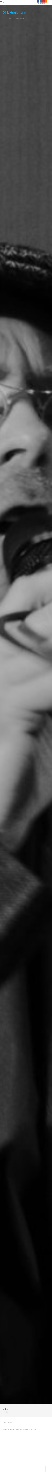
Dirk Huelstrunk (15, 12)
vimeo (10, 1425)
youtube (5, 1425)
